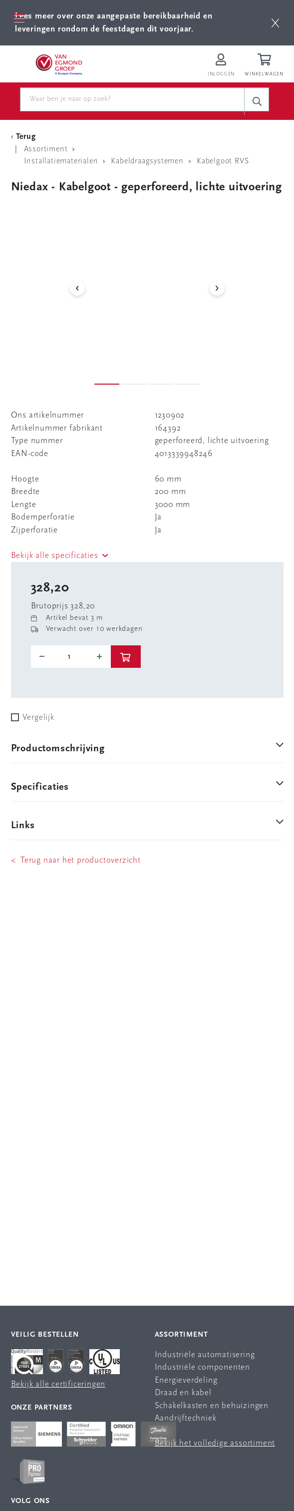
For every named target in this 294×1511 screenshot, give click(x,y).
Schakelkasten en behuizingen (212, 1406)
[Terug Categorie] (25, 136)
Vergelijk (38, 717)
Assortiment (181, 1335)
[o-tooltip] (70, 657)
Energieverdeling (186, 1380)
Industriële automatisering (205, 1355)
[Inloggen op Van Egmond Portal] (221, 65)
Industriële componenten (202, 1367)
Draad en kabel (183, 1393)
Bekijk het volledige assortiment (215, 1443)
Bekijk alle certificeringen (58, 1384)
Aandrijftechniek (186, 1418)
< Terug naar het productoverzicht (76, 860)
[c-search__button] (256, 101)
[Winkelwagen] (266, 65)
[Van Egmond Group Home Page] (58, 64)
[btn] (275, 22)
